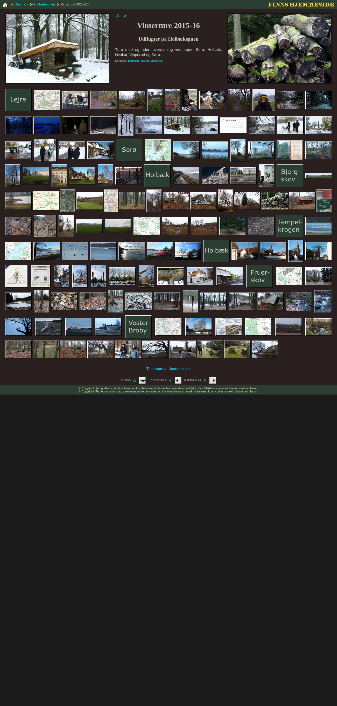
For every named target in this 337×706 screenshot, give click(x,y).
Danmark (21, 4)
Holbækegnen (44, 4)
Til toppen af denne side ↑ (168, 368)
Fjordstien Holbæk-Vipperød (144, 60)
